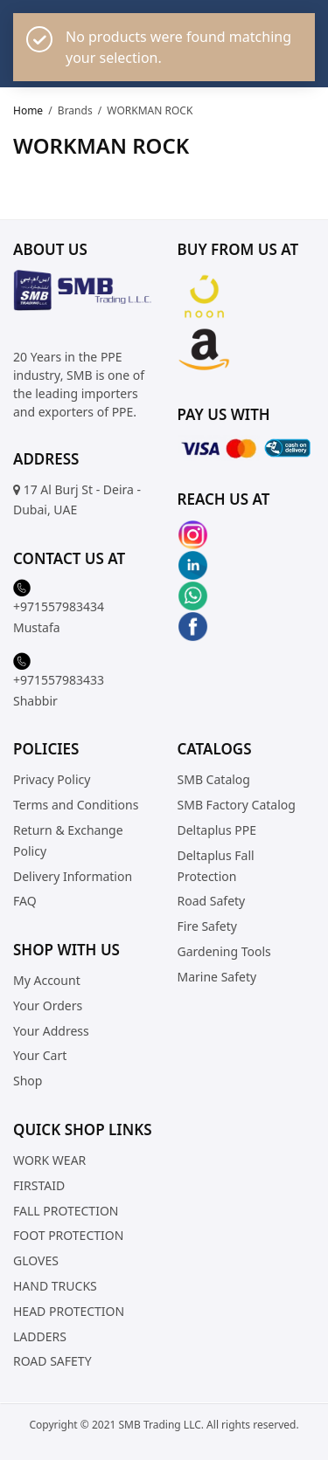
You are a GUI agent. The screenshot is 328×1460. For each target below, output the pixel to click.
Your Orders (47, 1005)
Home (28, 110)
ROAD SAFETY (52, 1361)
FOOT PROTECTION (68, 1236)
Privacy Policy (51, 780)
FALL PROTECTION (65, 1210)
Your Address (51, 1031)
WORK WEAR (49, 1160)
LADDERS (39, 1336)
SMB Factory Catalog (237, 804)
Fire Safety (207, 926)
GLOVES (36, 1261)
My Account (46, 980)
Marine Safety (217, 976)
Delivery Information (72, 876)
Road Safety (212, 901)
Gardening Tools (224, 951)
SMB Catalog (214, 780)
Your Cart (39, 1056)
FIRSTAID (39, 1185)
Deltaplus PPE (217, 830)
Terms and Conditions (75, 804)
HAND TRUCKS (55, 1286)
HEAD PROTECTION (68, 1311)
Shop (27, 1081)
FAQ (25, 901)
